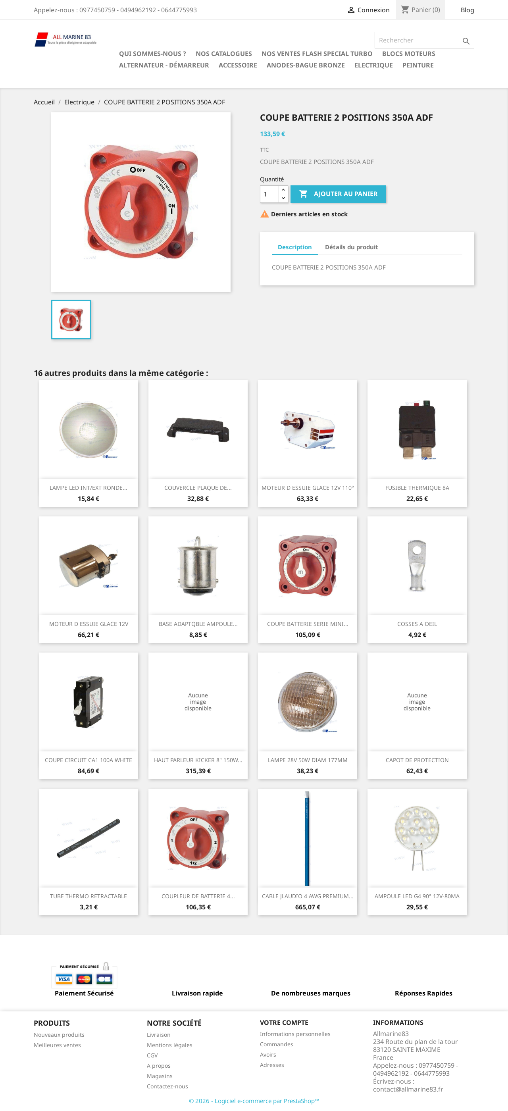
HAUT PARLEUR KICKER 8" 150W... (198, 760)
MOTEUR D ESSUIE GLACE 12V (88, 624)
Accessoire (238, 65)
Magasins (160, 1076)
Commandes (276, 1044)
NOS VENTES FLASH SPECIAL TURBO (317, 53)
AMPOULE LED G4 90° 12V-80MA (417, 896)
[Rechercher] (424, 40)
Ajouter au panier (338, 194)
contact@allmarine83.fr (408, 1089)
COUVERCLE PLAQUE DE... (198, 487)
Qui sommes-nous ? (152, 53)
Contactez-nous (167, 1086)
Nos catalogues (224, 53)
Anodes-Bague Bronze (306, 65)
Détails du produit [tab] (351, 247)
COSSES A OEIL (417, 624)
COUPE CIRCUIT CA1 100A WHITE (88, 760)
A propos (159, 1065)
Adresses (272, 1065)
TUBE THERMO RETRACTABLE (88, 896)
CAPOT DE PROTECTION (417, 760)
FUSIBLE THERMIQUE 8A (417, 487)
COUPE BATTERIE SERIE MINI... (307, 624)
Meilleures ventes (57, 1045)
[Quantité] (269, 194)
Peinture (418, 65)
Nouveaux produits (59, 1034)
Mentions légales (169, 1045)
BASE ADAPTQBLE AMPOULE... (198, 624)
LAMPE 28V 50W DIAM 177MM (308, 760)
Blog (467, 10)
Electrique (373, 65)
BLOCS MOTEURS (408, 53)
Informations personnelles (295, 1034)
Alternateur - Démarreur (164, 65)
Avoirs (268, 1054)
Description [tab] (295, 247)
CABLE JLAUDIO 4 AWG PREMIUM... (308, 896)
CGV (152, 1055)
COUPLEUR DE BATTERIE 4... (198, 896)
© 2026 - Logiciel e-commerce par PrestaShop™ (254, 1101)
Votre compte (284, 1022)
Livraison (159, 1034)
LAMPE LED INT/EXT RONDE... (88, 487)
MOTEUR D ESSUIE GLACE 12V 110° (308, 487)
